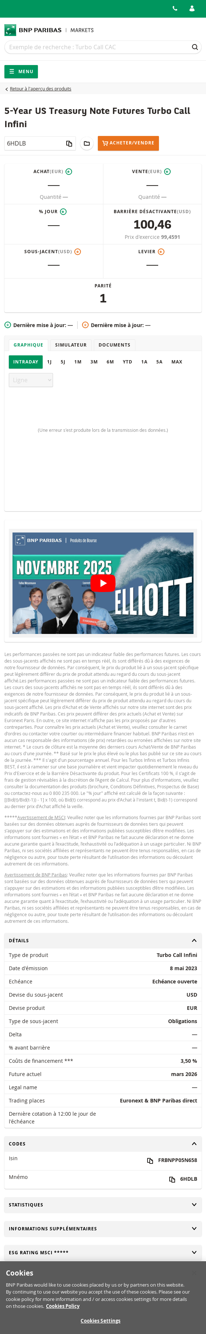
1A (144, 362)
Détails (103, 940)
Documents (115, 345)
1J (49, 362)
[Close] (194, 1277)
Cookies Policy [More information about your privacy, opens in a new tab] (62, 1310)
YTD (127, 362)
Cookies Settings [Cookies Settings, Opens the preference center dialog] (100, 1325)
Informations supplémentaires (103, 1229)
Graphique (28, 345)
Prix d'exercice (143, 236)
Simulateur (71, 345)
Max (176, 362)
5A (159, 362)
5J (63, 362)
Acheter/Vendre (128, 143)
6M (110, 362)
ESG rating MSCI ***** (103, 1252)
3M (94, 362)
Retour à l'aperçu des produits (40, 89)
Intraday (25, 362)
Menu (21, 71)
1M (78, 362)
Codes (103, 1144)
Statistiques (103, 1205)
